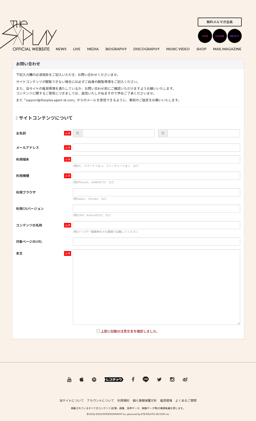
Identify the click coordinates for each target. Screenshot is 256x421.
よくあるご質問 (185, 400)
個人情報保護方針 (145, 400)
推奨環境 (166, 400)
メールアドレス (27, 148)
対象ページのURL (29, 242)
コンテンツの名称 (29, 225)
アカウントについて (100, 400)
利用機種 (22, 176)
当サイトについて (72, 400)
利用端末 (22, 159)
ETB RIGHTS (148, 413)
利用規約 (123, 400)
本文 (19, 253)
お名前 (21, 133)
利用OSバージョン (30, 209)
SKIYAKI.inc (162, 413)
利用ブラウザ (26, 192)
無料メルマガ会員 (220, 22)
